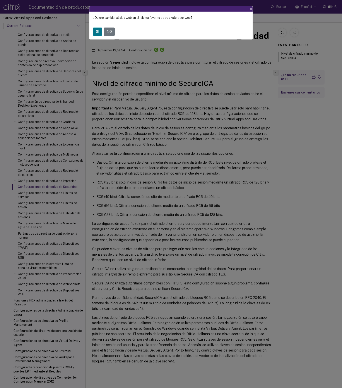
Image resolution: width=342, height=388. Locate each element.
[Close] (251, 9)
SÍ (97, 31)
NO (109, 31)
